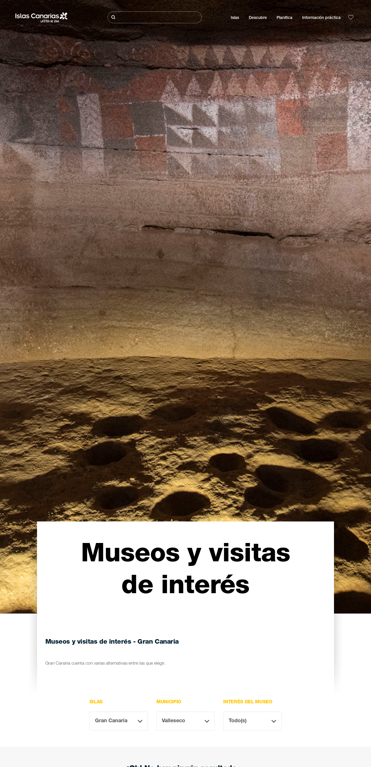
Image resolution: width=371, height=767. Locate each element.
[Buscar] (155, 17)
